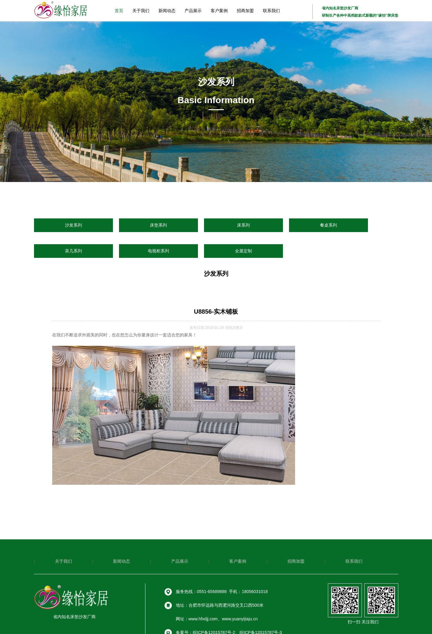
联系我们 (271, 10)
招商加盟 (245, 10)
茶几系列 (73, 250)
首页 (119, 10)
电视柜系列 (158, 250)
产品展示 (193, 10)
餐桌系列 (328, 225)
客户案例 (219, 10)
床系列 (243, 225)
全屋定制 (243, 250)
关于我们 (140, 10)
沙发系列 (73, 225)
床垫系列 (158, 225)
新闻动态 (166, 10)
